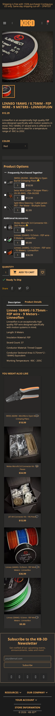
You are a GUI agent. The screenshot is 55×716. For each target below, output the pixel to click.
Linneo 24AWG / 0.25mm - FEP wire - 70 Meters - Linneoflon (32, 249)
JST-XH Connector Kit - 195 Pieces (23, 517)
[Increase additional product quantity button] (22, 184)
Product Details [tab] (33, 301)
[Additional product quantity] (17, 185)
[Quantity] (5, 272)
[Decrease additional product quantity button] (22, 186)
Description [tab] (14, 302)
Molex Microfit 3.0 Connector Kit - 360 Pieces (31, 224)
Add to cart (23, 272)
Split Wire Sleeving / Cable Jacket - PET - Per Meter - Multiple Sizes (31, 204)
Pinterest (27, 288)
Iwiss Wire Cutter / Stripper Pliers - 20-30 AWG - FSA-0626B (31, 192)
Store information (27, 707)
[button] (12, 23)
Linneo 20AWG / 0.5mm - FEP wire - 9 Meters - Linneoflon (32, 236)
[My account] (42, 23)
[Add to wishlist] (36, 415)
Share (12, 288)
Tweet (20, 288)
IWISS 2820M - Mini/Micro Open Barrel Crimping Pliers (30, 179)
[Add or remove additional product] (5, 182)
